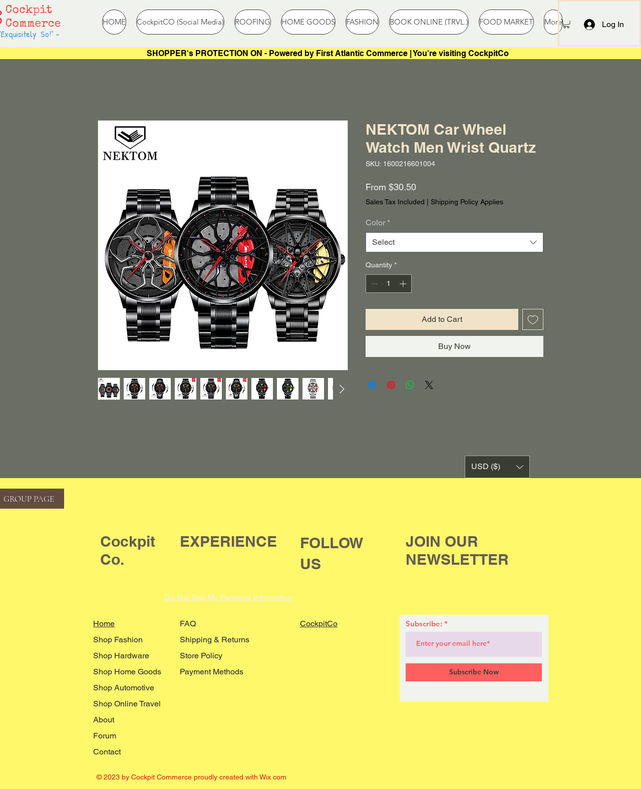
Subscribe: (424, 623)
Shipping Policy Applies (467, 202)
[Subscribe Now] (474, 672)
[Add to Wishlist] (532, 319)
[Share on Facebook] (372, 385)
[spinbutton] (389, 283)
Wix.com (272, 777)
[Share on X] (429, 385)
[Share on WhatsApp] (410, 385)
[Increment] (404, 283)
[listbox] (497, 467)
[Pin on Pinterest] (391, 385)
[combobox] (454, 242)
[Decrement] (373, 283)
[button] (566, 23)
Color (378, 222)
